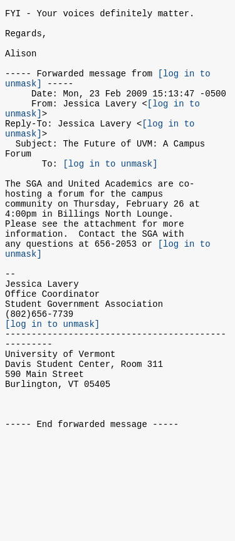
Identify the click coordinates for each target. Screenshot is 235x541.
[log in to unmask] (110, 193)
